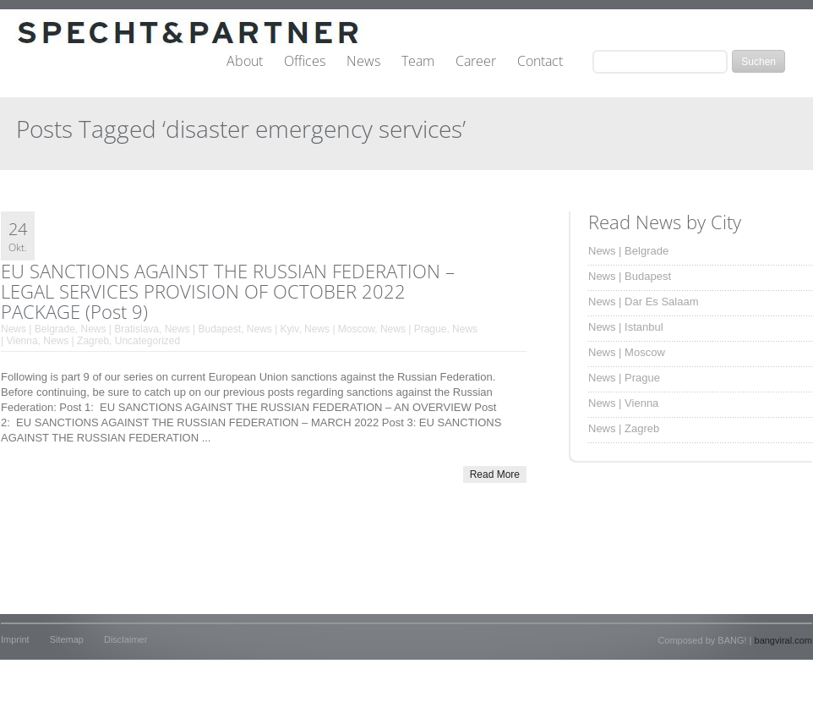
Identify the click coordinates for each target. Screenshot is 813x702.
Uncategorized (147, 341)
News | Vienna (623, 403)
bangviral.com (783, 640)
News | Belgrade (38, 329)
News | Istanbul (625, 327)
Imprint (15, 639)
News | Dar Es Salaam (643, 301)
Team (417, 61)
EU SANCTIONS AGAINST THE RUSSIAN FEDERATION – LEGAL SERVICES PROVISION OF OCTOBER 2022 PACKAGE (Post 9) (228, 291)
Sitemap (67, 639)
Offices (304, 61)
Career (476, 61)
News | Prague (413, 329)
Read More (495, 474)
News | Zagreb (76, 341)
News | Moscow (339, 329)
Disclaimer (125, 639)
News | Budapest (203, 329)
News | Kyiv (273, 329)
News (363, 61)
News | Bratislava (120, 329)
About (244, 61)
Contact (540, 61)
